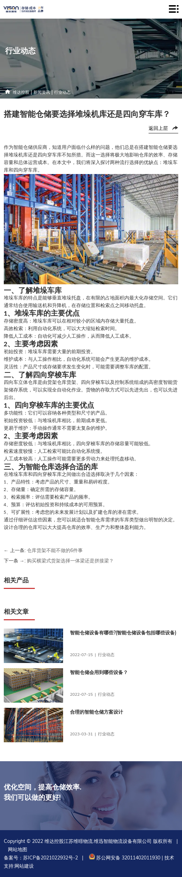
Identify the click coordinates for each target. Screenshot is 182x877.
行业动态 (62, 92)
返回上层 (158, 128)
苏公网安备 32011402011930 (124, 858)
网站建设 (24, 866)
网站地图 (17, 849)
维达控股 (21, 92)
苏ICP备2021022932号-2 (50, 858)
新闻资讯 (41, 92)
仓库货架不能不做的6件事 (55, 550)
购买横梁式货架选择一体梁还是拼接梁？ (70, 561)
